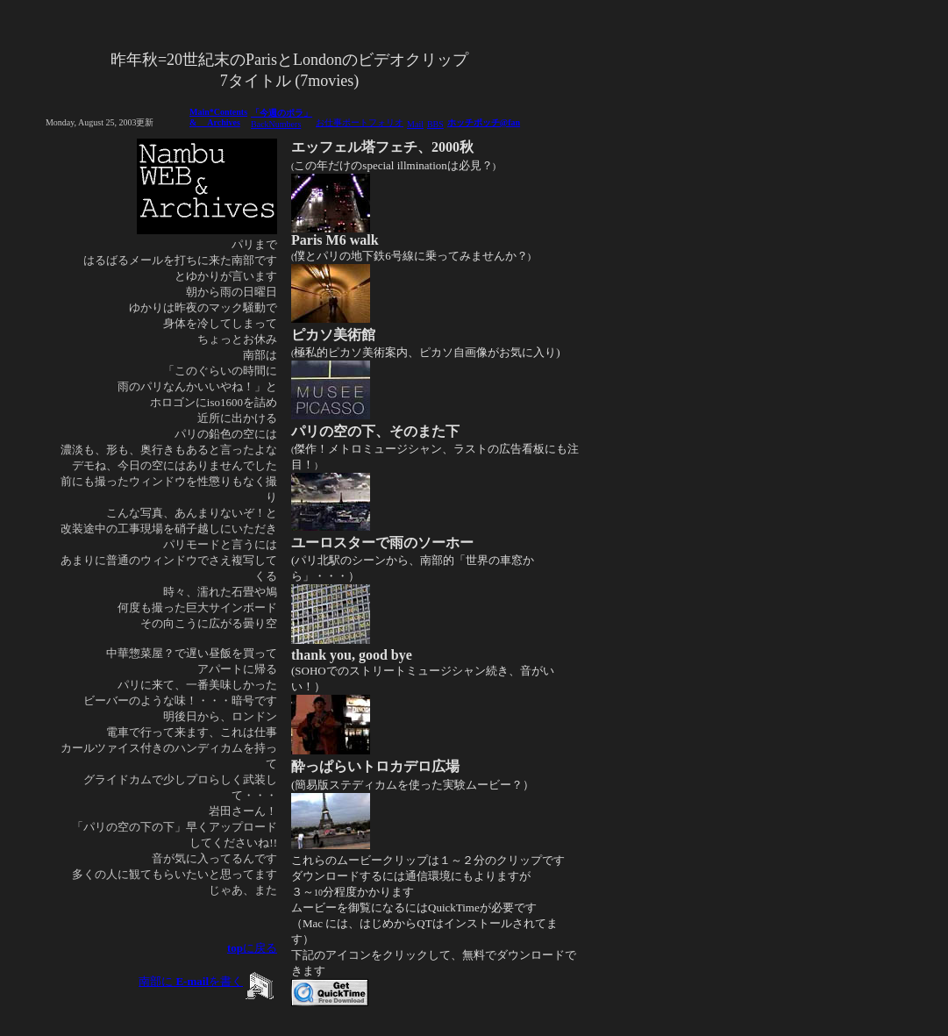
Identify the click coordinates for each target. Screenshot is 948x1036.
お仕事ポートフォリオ (359, 122)
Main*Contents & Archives (218, 117)
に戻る (252, 947)
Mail (415, 124)
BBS (435, 124)
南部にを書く (191, 981)
